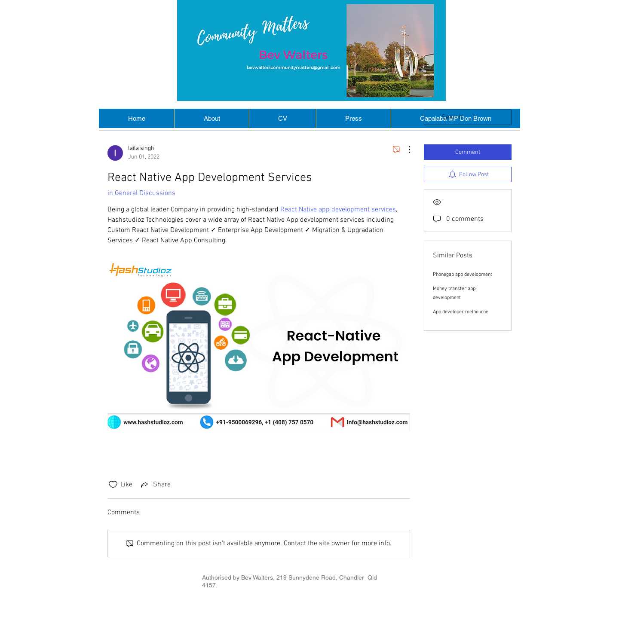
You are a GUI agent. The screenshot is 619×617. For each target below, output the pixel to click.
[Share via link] (155, 485)
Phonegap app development (462, 275)
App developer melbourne (460, 312)
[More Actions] (405, 149)
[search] (468, 117)
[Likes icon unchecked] (113, 485)
